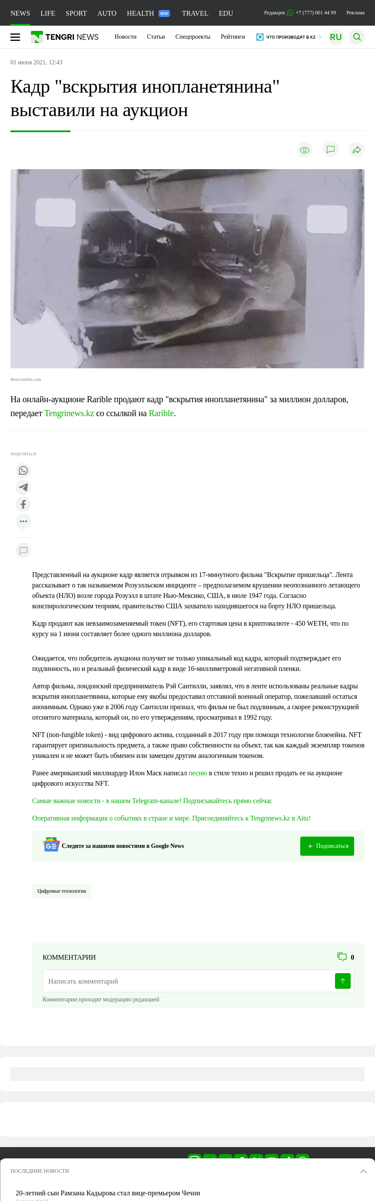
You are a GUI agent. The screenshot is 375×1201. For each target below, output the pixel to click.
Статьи (156, 36)
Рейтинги (233, 36)
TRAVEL (195, 13)
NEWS (20, 13)
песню (198, 773)
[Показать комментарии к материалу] (23, 550)
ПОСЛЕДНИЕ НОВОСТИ (39, 1171)
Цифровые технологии (61, 891)
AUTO (106, 13)
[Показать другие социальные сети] (23, 522)
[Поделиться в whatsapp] (23, 471)
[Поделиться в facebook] (23, 505)
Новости (126, 36)
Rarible (161, 413)
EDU (226, 13)
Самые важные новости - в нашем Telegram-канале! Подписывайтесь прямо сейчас (152, 800)
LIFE (47, 13)
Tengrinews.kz (69, 413)
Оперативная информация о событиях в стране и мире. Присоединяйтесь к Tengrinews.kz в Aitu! (171, 818)
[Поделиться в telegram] (23, 488)
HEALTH (148, 13)
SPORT (76, 13)
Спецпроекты (193, 36)
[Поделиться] (357, 150)
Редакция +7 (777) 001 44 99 (300, 13)
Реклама (355, 13)
